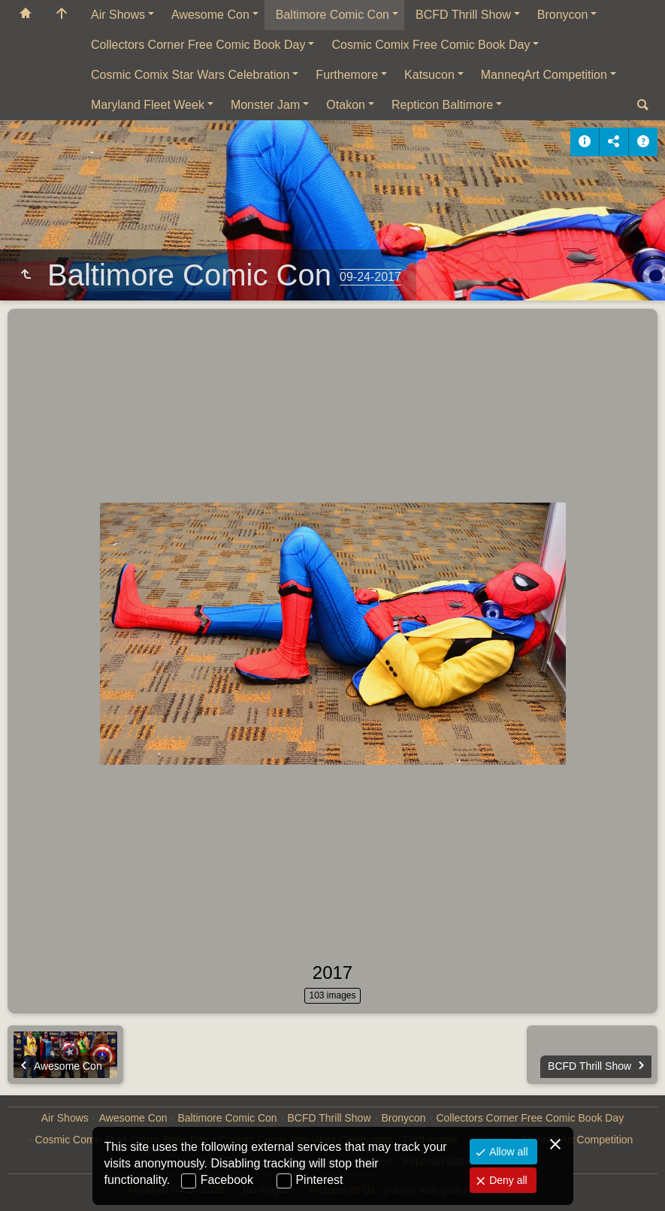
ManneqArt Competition (544, 74)
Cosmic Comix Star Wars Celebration (190, 74)
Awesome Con (210, 14)
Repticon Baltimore (442, 104)
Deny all (506, 1180)
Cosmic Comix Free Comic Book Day (430, 44)
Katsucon (429, 74)
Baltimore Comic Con (332, 14)
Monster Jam (265, 104)
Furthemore (347, 74)
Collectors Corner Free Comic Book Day (198, 44)
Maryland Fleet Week (147, 104)
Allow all (506, 1152)
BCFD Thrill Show (463, 14)
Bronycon (562, 14)
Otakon (345, 104)
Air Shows (118, 14)
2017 (332, 972)
